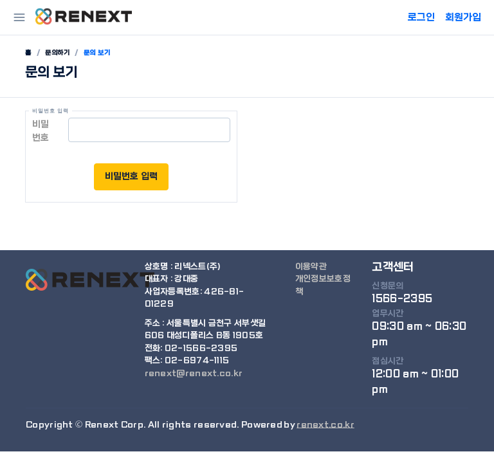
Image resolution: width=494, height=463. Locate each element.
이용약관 (311, 266)
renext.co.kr (325, 425)
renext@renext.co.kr (194, 373)
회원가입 (463, 17)
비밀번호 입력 (131, 176)
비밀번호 (40, 131)
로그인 (421, 17)
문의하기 (57, 53)
